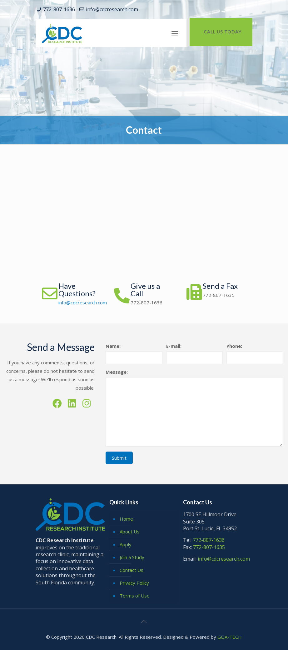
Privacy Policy (134, 583)
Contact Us (131, 570)
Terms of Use (135, 595)
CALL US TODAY (222, 31)
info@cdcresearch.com (112, 9)
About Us (130, 531)
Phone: (234, 346)
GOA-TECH (229, 637)
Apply (126, 544)
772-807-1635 (219, 295)
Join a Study (132, 557)
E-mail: (173, 346)
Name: (113, 346)
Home (126, 519)
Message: (117, 372)
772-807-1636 (59, 9)
